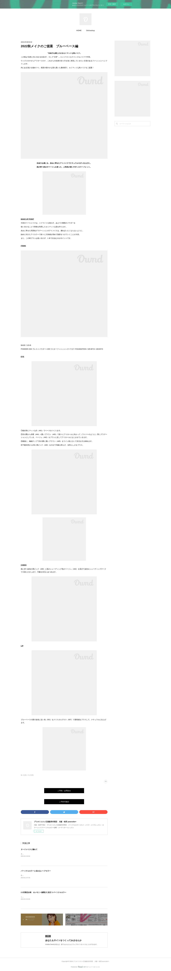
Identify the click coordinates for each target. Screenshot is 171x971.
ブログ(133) (30, 775)
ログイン (126, 4)
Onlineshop (90, 30)
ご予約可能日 (64, 802)
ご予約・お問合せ (64, 791)
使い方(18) (23, 775)
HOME (78, 30)
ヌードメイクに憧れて (29, 849)
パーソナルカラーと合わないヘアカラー (36, 871)
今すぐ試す (112, 4)
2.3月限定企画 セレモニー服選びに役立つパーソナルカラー (43, 892)
